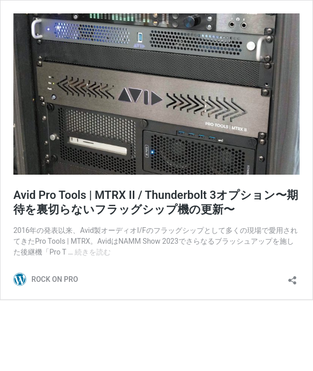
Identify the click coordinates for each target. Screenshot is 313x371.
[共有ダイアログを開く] (292, 277)
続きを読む (93, 252)
